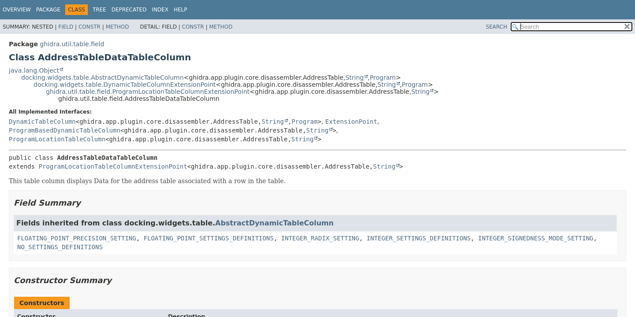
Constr (89, 27)
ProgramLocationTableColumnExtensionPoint (112, 166)
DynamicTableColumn (42, 121)
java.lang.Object (34, 70)
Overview (17, 10)
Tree (99, 10)
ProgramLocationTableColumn (57, 139)
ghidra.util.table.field (72, 44)
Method (117, 27)
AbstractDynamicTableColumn (274, 223)
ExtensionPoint (351, 121)
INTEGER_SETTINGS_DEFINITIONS (418, 238)
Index (160, 10)
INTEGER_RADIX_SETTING (320, 238)
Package (48, 10)
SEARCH (497, 27)
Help (180, 10)
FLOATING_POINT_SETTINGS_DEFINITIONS (209, 238)
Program (383, 77)
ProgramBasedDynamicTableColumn (64, 130)
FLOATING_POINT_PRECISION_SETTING (76, 238)
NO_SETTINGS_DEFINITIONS (60, 247)
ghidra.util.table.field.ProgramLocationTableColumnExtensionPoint (148, 91)
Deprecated (129, 10)
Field (65, 27)
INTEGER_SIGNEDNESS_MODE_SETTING (535, 238)
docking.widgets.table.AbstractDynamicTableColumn (102, 77)
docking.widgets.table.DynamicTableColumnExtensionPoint (125, 84)
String (354, 77)
